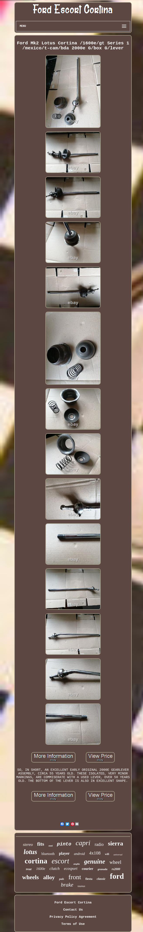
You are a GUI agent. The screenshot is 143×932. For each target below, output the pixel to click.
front (74, 876)
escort (60, 861)
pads (61, 878)
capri (83, 843)
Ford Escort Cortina (72, 903)
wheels (30, 877)
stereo (28, 844)
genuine (94, 861)
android (79, 854)
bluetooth (48, 854)
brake (67, 885)
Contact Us (73, 910)
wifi (107, 854)
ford (117, 876)
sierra (115, 843)
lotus (30, 852)
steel (50, 846)
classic (101, 878)
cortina (36, 861)
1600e (40, 869)
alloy (49, 877)
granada (102, 869)
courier (87, 869)
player (64, 853)
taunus (81, 886)
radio (99, 844)
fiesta (88, 878)
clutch (55, 868)
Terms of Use (73, 924)
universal (117, 854)
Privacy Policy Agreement (73, 917)
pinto (64, 844)
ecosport (70, 868)
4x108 (95, 853)
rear (29, 869)
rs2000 (116, 869)
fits (40, 844)
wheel (115, 862)
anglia (76, 864)
